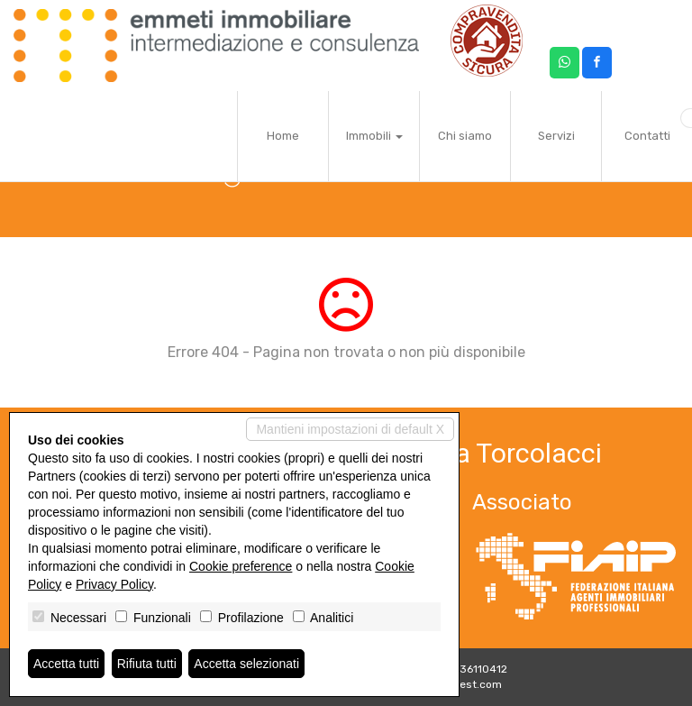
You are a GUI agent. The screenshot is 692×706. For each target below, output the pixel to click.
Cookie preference (240, 566)
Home (283, 135)
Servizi (556, 135)
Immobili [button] (374, 135)
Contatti (647, 135)
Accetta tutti (66, 663)
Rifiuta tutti (147, 663)
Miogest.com (468, 684)
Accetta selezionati (246, 663)
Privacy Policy (114, 584)
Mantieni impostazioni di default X (350, 429)
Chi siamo (465, 135)
